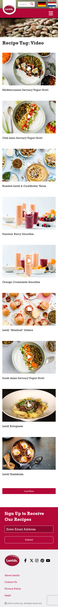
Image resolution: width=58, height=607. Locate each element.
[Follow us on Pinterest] (40, 561)
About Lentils (12, 575)
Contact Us (11, 582)
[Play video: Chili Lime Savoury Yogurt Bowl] (29, 122)
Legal (8, 595)
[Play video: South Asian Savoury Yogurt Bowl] (29, 362)
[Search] (32, 4)
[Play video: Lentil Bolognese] (29, 410)
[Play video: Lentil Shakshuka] (29, 458)
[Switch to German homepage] (41, 4)
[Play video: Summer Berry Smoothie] (29, 218)
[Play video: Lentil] (29, 314)
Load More (29, 491)
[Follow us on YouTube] (45, 561)
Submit (29, 539)
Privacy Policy (13, 588)
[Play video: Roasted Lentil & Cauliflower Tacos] (29, 170)
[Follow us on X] (29, 561)
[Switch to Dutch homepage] (51, 4)
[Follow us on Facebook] (23, 561)
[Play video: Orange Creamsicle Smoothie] (29, 266)
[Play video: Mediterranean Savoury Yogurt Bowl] (29, 74)
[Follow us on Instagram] (34, 561)
